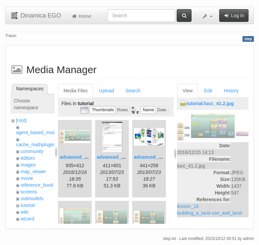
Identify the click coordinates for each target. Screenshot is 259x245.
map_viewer (33, 171)
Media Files (75, 90)
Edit (208, 90)
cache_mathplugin (35, 144)
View (187, 90)
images (28, 164)
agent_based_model (37, 132)
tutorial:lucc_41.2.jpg (210, 103)
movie (27, 178)
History (231, 90)
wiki (24, 212)
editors (28, 158)
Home (81, 16)
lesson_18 (188, 206)
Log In (234, 15)
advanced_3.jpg (151, 157)
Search (132, 90)
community (32, 151)
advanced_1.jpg (77, 157)
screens (29, 191)
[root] (21, 120)
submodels (32, 198)
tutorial (28, 205)
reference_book (37, 185)
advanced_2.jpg (114, 157)
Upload (106, 90)
